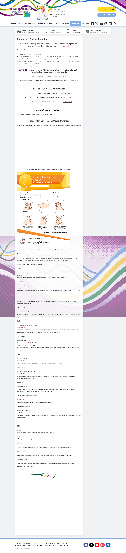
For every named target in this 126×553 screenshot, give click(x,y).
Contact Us (48, 543)
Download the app (75, 32)
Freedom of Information (44, 545)
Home (13, 24)
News (20, 24)
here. (76, 80)
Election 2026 (30, 24)
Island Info (76, 24)
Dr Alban (54, 14)
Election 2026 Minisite (23, 543)
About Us (85, 24)
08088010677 (21, 327)
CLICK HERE (36, 76)
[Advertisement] (50, 505)
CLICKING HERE (67, 102)
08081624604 (21, 400)
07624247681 (21, 373)
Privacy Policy (61, 543)
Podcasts (41, 24)
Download (54, 16)
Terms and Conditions (23, 545)
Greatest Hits (55, 10)
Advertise (65, 24)
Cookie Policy (62, 545)
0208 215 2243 (21, 360)
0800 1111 (20, 275)
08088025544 (31, 343)
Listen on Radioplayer (55, 32)
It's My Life (61, 14)
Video (49, 24)
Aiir (29, 548)
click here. (78, 125)
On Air (57, 24)
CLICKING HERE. (65, 93)
